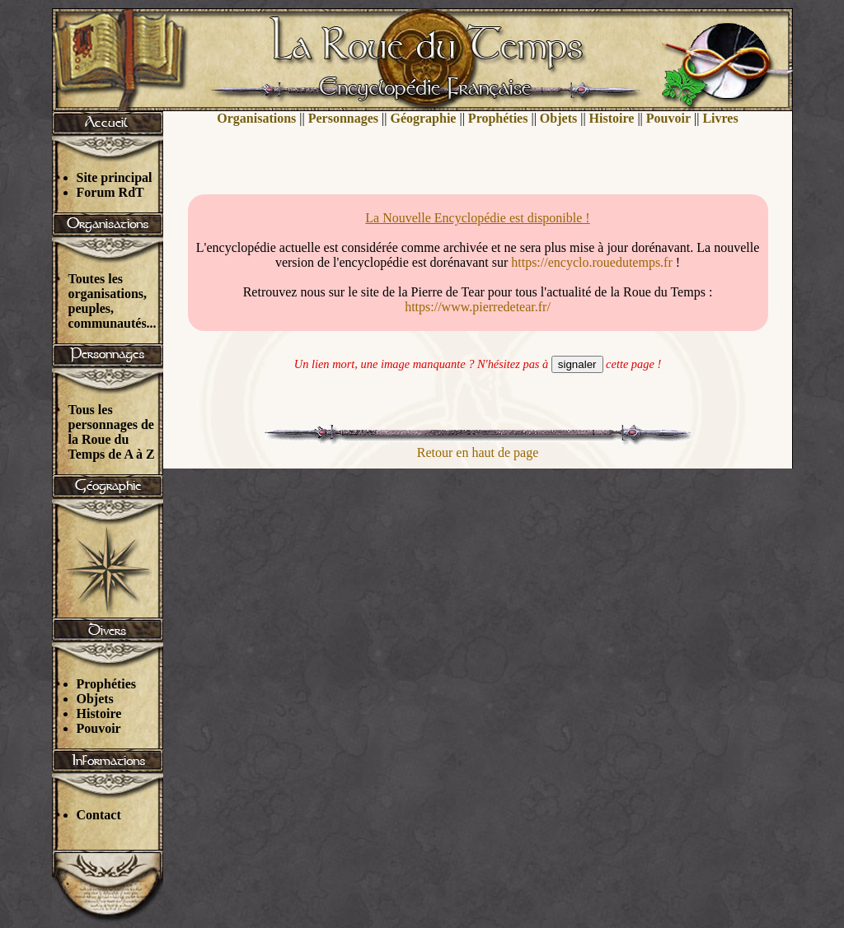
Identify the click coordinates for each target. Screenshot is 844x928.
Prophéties (107, 684)
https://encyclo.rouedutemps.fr (592, 262)
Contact (99, 815)
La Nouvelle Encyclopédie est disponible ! (477, 218)
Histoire (99, 713)
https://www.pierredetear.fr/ (478, 307)
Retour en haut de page (478, 452)
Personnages (343, 118)
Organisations (256, 118)
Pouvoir (99, 728)
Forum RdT (110, 192)
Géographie (423, 118)
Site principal (114, 177)
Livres (720, 118)
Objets (95, 699)
